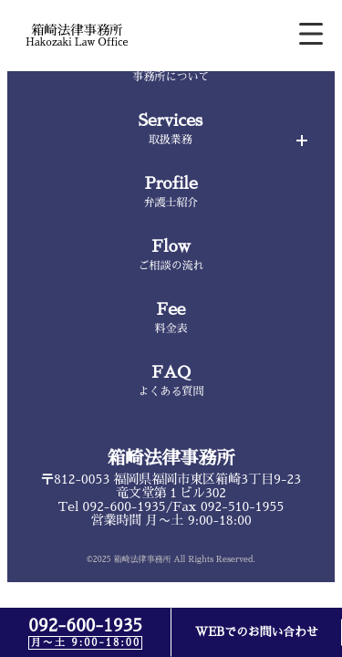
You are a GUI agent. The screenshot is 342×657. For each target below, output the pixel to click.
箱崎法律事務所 (171, 458)
